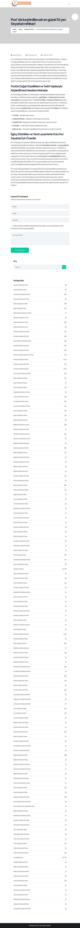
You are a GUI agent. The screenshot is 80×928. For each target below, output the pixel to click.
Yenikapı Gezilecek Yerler (21, 904)
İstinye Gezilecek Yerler (20, 639)
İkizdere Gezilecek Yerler (21, 615)
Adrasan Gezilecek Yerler (21, 299)
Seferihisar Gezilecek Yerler (21, 815)
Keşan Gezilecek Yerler (20, 685)
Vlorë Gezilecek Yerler (20, 885)
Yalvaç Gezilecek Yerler (20, 895)
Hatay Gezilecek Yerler (20, 601)
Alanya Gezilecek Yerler (20, 322)
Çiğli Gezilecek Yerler (20, 494)
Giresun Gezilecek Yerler (21, 573)
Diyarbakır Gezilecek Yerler (21, 508)
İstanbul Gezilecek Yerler (21, 634)
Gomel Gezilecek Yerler (20, 578)
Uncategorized (18, 857)
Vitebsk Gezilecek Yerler (21, 876)
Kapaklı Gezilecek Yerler (20, 662)
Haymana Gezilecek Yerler (21, 611)
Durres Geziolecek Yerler (21, 518)
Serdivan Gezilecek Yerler (21, 820)
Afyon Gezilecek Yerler (20, 304)
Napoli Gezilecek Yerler (20, 760)
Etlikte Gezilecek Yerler (20, 550)
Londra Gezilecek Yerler (20, 718)
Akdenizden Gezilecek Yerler (22, 313)
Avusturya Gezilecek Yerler (21, 406)
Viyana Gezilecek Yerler (20, 881)
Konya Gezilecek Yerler (20, 690)
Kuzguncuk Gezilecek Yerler (22, 699)
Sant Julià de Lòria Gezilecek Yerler (24, 806)
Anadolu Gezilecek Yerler (21, 345)
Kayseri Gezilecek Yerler (20, 676)
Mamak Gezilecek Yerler (20, 727)
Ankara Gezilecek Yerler (20, 359)
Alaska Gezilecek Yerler (20, 327)
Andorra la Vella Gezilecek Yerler (23, 355)
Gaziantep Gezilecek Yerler (21, 559)
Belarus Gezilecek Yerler (21, 448)
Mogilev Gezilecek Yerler (21, 741)
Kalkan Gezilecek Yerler (20, 653)
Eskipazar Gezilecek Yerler (21, 545)
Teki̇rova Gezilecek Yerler (21, 839)
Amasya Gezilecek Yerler (21, 336)
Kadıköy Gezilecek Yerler (21, 648)
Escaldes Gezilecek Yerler (21, 541)
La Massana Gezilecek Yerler (22, 704)
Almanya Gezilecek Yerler (21, 331)
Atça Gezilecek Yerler (20, 383)
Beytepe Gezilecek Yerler (21, 462)
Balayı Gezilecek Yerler (20, 420)
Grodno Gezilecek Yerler (21, 587)
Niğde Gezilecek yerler (20, 774)
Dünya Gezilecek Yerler (20, 513)
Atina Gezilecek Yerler (20, 387)
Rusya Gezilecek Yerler (20, 792)
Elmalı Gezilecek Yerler (20, 522)
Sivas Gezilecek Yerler (20, 829)
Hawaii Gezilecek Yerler (20, 606)
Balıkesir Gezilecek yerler (21, 425)
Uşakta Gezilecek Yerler (20, 867)
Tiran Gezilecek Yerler (20, 843)
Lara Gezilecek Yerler (19, 708)
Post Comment (20, 250)
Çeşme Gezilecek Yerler (20, 490)
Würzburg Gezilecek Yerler (21, 890)
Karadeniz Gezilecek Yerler (21, 666)
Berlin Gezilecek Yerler (20, 452)
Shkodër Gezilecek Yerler (21, 825)
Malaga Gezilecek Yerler (20, 722)
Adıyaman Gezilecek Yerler (21, 294)
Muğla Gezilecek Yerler (20, 755)
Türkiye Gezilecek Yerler (20, 853)
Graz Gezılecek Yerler (20, 583)
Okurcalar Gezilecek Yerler (21, 783)
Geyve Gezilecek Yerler (20, 564)
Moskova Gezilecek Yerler (21, 750)
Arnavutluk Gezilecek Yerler (22, 373)
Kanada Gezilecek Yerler (21, 657)
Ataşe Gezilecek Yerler (20, 378)
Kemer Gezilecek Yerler (20, 680)
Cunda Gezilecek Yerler (20, 504)
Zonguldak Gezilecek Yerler (22, 908)
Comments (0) (31, 55)
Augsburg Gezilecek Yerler (21, 392)
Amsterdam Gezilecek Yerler (22, 341)
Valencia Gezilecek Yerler (21, 871)
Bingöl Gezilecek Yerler (20, 471)
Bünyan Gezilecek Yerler (20, 480)
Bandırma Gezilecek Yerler (21, 434)
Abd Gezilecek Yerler (19, 290)
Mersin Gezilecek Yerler (20, 732)
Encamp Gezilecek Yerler (21, 527)
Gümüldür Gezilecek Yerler (21, 592)
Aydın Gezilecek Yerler (20, 411)
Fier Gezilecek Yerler (19, 555)
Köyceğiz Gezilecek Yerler (21, 694)
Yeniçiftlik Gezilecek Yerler (21, 899)
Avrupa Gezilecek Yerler (20, 401)
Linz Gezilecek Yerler (19, 713)
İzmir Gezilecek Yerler (20, 643)
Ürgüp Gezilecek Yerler (20, 862)
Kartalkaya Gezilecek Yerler (22, 671)
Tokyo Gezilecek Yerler (20, 848)
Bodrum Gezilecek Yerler (21, 476)
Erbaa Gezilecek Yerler (20, 532)
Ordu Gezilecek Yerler (20, 787)
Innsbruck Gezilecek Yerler (21, 625)
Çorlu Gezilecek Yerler (20, 499)
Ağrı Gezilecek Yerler (19, 308)
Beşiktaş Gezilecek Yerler (21, 457)
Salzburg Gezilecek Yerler (21, 797)
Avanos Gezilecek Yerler (21, 397)
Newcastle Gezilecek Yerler (22, 769)
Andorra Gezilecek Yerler (21, 350)
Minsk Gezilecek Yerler (20, 736)
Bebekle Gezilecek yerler (21, 443)
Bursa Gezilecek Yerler (20, 485)
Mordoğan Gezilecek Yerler (22, 746)
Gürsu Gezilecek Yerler (20, 597)
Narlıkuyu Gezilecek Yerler (21, 764)
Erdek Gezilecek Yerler (20, 536)
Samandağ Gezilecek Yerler (22, 801)
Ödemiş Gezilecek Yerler (21, 778)
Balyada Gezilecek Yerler (21, 429)
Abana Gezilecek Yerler (20, 285)
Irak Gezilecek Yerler (19, 629)
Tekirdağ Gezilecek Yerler (21, 834)
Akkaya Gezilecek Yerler (20, 317)
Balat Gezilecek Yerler (20, 415)
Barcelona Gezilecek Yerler (21, 438)
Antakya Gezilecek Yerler (21, 364)
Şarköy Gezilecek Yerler (20, 811)
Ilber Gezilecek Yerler (20, 620)
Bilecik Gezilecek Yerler (20, 466)
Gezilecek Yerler (18, 569)
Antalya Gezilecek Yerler (21, 369)
